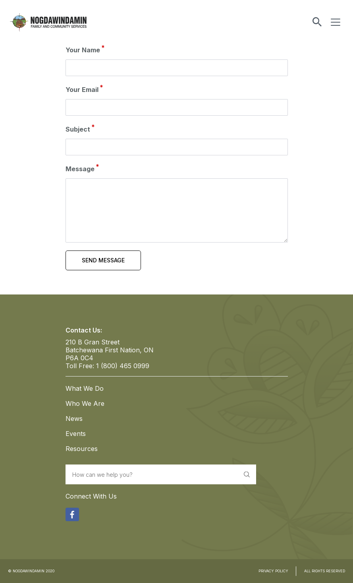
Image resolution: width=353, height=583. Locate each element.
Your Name (83, 50)
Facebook (72, 513)
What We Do (85, 388)
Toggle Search (317, 22)
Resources (82, 449)
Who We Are (85, 403)
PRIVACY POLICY (273, 571)
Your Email (82, 90)
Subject (78, 129)
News (74, 418)
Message (80, 169)
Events (76, 434)
